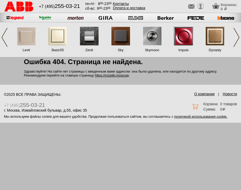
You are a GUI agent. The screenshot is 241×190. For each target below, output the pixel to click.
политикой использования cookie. (200, 116)
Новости (230, 94)
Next (236, 37)
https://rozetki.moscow (112, 75)
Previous (4, 37)
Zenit (89, 50)
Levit (26, 50)
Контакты (121, 4)
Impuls (183, 50)
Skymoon (152, 50)
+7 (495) (59, 6)
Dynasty (215, 50)
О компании (204, 94)
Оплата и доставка (129, 8)
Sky (121, 50)
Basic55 (58, 50)
